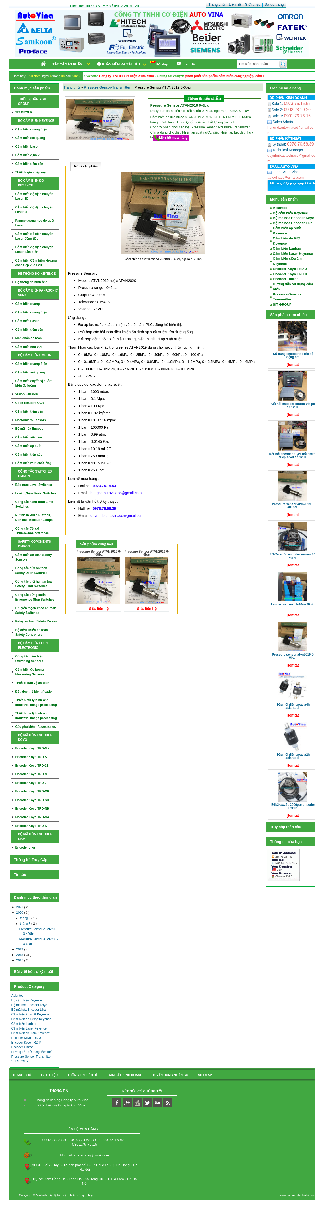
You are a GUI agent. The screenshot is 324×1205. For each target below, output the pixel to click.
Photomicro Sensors (30, 420)
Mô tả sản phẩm (86, 166)
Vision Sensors (26, 394)
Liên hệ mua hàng (173, 138)
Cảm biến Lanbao (23, 1024)
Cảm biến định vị (27, 155)
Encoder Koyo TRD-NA (32, 817)
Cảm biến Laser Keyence (29, 1028)
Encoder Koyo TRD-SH (32, 800)
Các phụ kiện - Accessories (35, 727)
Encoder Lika (25, 847)
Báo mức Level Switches (33, 485)
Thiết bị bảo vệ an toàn (32, 683)
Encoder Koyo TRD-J (31, 783)
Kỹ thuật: (277, 144)
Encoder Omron (22, 1047)
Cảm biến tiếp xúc (28, 454)
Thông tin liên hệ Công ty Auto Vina (61, 1100)
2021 (20, 907)
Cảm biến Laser (27, 146)
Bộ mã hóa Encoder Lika (28, 1010)
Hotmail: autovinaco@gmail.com (84, 1155)
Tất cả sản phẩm (68, 64)
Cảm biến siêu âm (28, 437)
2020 (20, 913)
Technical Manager (285, 150)
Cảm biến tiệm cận (29, 164)
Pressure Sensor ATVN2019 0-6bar (293, 656)
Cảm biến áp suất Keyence (30, 1014)
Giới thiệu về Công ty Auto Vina (61, 1105)
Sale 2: (275, 110)
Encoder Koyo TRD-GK (32, 791)
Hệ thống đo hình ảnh (31, 282)
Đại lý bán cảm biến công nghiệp (71, 1195)
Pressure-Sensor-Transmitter (31, 1056)
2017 (20, 960)
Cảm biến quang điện (31, 129)
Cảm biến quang (27, 304)
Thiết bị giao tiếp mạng (32, 172)
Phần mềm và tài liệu (118, 64)
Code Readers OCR (29, 403)
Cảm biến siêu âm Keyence (30, 1033)
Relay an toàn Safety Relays (36, 621)
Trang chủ (72, 87)
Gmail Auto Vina (283, 172)
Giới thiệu (49, 1075)
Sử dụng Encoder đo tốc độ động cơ (293, 355)
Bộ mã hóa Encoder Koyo (29, 1005)
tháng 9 (25, 918)
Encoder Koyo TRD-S (31, 757)
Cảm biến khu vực (28, 347)
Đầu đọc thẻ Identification (34, 691)
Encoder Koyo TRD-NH (32, 808)
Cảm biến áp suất (28, 446)
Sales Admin (280, 122)
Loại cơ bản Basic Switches (36, 493)
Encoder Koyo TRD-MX (32, 748)
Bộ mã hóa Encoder (30, 429)
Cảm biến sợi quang (30, 138)
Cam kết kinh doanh (125, 1075)
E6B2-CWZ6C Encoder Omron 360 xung (293, 556)
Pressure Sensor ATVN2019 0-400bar (293, 505)
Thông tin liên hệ (83, 1075)
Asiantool (17, 995)
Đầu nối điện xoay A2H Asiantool (293, 756)
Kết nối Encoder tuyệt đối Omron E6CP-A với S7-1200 (293, 455)
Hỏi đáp (159, 63)
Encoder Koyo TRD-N (31, 774)
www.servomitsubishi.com (297, 1195)
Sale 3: (275, 116)
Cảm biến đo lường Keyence (31, 1019)
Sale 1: (275, 103)
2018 (20, 955)
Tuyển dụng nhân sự (170, 1075)
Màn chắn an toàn (28, 338)
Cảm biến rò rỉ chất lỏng (33, 463)
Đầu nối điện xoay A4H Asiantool (293, 706)
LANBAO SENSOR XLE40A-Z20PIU (293, 604)
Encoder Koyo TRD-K (31, 826)
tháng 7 (25, 923)
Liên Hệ (185, 64)
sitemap (205, 1075)
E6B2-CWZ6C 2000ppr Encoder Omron (293, 806)
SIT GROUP (24, 112)
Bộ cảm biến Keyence (26, 1000)
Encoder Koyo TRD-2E (32, 765)
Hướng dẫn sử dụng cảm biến (32, 1052)
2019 (20, 949)
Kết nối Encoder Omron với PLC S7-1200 (293, 405)
